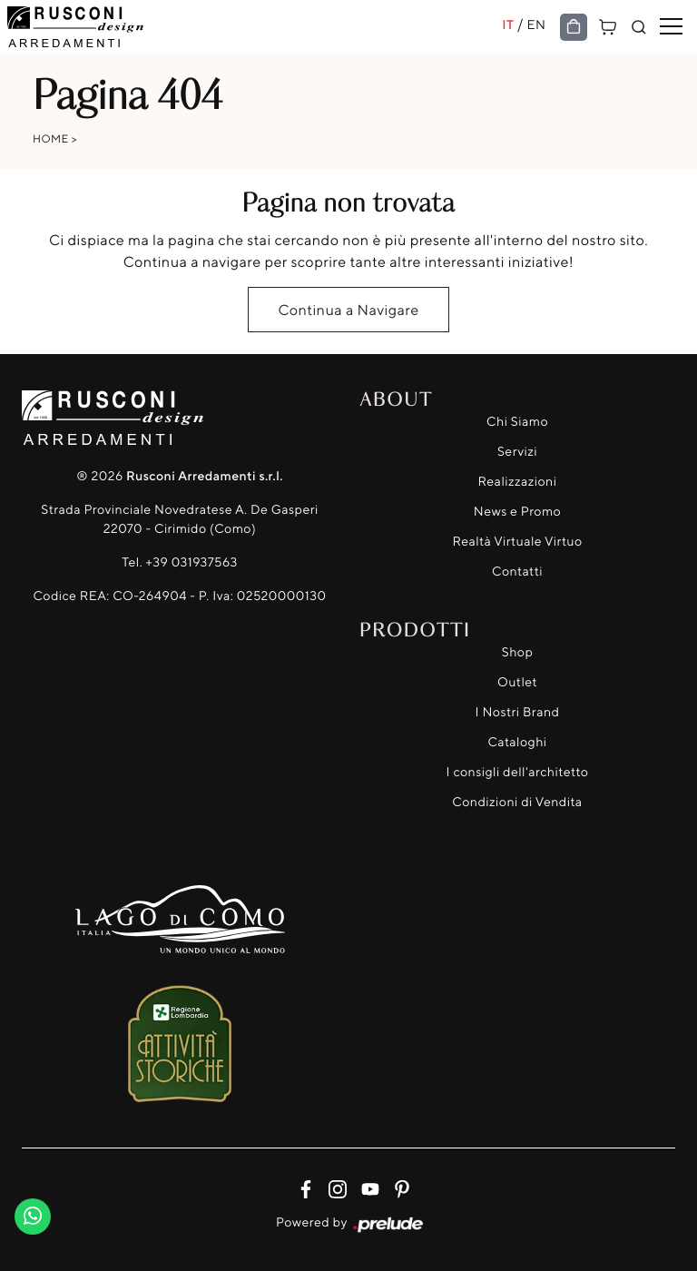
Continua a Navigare (348, 310)
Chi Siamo (517, 421)
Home (51, 138)
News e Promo (517, 511)
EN (536, 25)
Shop (518, 652)
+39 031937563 (192, 562)
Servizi (517, 451)
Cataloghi (516, 742)
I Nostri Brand (518, 712)
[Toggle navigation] (671, 27)
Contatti (517, 571)
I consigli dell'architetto (518, 772)
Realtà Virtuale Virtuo (517, 541)
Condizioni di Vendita (517, 802)
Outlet (517, 682)
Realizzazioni (517, 481)
